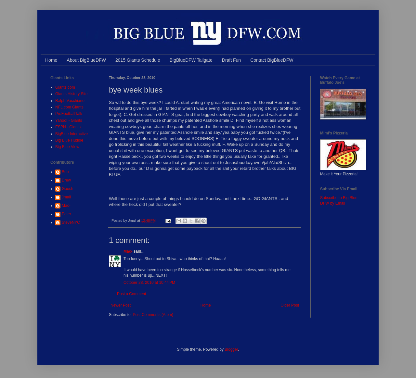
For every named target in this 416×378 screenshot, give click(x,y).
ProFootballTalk (68, 113)
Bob (65, 172)
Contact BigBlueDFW (271, 60)
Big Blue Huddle (69, 140)
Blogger (231, 349)
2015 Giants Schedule (137, 60)
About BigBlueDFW (86, 60)
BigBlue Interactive (71, 134)
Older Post (289, 305)
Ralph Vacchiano (69, 100)
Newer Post (120, 305)
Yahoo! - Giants (68, 120)
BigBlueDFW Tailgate (191, 60)
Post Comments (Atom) (153, 314)
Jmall (66, 197)
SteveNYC (71, 222)
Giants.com (65, 87)
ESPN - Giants (68, 127)
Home (51, 60)
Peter (66, 214)
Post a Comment (131, 294)
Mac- (128, 251)
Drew (66, 180)
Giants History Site (71, 94)
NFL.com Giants (69, 107)
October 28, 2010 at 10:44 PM (149, 282)
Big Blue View (67, 147)
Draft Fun (231, 60)
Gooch (67, 188)
